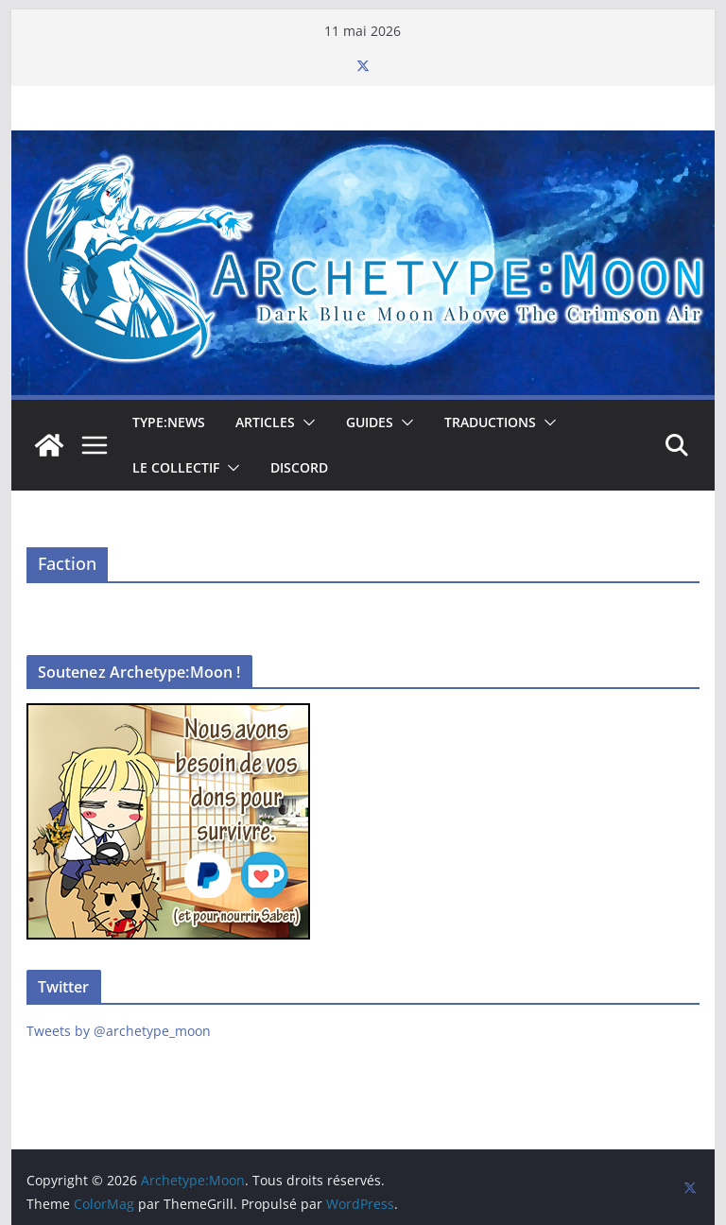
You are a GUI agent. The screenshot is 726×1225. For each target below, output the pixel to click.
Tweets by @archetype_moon (118, 1031)
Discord (299, 467)
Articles (265, 422)
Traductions (490, 422)
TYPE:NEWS (168, 422)
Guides (369, 422)
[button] (305, 422)
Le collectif (175, 467)
